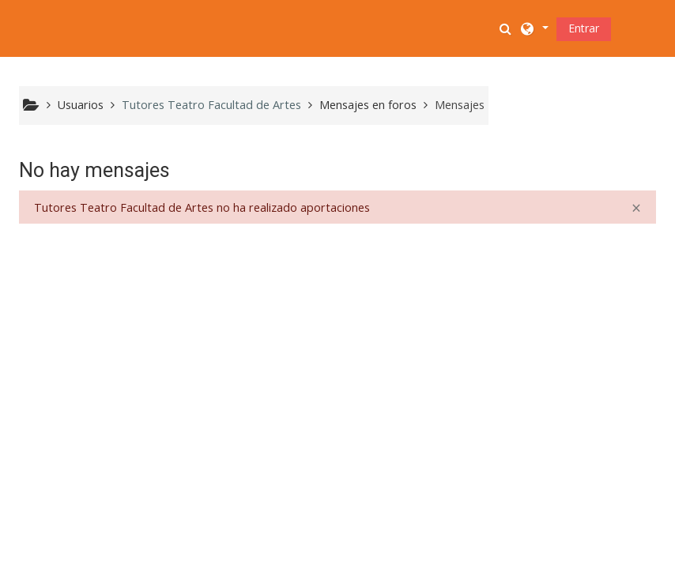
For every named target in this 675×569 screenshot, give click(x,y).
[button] (507, 28)
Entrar (583, 28)
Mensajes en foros (368, 104)
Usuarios (81, 104)
